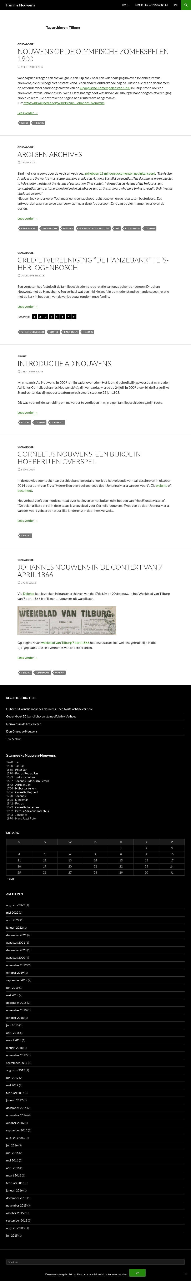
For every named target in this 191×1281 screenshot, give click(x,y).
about (21, 356)
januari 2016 (14, 1190)
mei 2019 (12, 995)
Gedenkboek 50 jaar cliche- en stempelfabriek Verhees (41, 716)
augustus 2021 (15, 942)
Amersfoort (29, 228)
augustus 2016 (15, 1138)
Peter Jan (21, 769)
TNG (176, 5)
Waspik (59, 672)
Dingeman (22, 799)
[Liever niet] (186, 1273)
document (24, 490)
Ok (137, 1272)
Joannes (20, 796)
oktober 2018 (15, 1017)
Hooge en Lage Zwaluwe (94, 228)
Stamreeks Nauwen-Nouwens (31, 755)
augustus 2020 (15, 957)
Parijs (24, 122)
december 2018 (16, 1002)
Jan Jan (20, 766)
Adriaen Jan (23, 784)
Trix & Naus (13, 739)
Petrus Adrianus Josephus (32, 811)
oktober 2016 (15, 1123)
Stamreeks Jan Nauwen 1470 (151, 5)
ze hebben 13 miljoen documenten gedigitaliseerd (120, 173)
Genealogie (25, 44)
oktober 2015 (15, 1213)
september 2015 (16, 1220)
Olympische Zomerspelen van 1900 (105, 88)
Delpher (29, 593)
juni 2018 (12, 1025)
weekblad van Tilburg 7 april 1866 (65, 642)
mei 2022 (12, 912)
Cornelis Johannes (27, 807)
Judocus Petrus (25, 777)
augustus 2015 (15, 1228)
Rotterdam (132, 228)
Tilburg (39, 122)
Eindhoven (70, 331)
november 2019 (16, 965)
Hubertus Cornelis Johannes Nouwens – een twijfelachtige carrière (49, 709)
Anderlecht (49, 228)
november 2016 (16, 1115)
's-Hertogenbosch (32, 331)
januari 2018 (14, 1047)
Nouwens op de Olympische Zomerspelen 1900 (93, 55)
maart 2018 (13, 1040)
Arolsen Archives (49, 154)
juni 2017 (12, 1077)
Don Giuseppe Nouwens (21, 731)
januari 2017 (14, 1100)
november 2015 (16, 1205)
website (161, 485)
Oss (117, 228)
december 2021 (16, 935)
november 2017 (16, 1055)
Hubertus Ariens (26, 788)
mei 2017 (12, 1085)
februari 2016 (15, 1183)
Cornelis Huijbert (26, 792)
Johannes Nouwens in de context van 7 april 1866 (89, 571)
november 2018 (16, 1010)
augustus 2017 (15, 1070)
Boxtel (54, 331)
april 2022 (13, 920)
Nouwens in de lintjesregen (23, 724)
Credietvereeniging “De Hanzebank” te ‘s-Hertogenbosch (93, 264)
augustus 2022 (15, 905)
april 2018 (13, 1032)
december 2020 (16, 950)
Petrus (19, 803)
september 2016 (16, 1130)
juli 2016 (12, 1145)
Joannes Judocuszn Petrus (32, 781)
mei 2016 (12, 1160)
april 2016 (13, 1168)
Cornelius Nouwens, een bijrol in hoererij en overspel (79, 458)
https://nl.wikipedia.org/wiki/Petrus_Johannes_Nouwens (64, 103)
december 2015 (16, 1198)
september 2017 (16, 1062)
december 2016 (16, 1108)
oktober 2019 (15, 972)
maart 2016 (13, 1175)
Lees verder (27, 113)
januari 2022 (14, 927)
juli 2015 (12, 1235)
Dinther (68, 228)
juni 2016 (12, 1153)
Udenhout (57, 422)
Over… (126, 5)
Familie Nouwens (20, 5)
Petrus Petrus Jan (26, 773)
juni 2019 (12, 987)
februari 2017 (15, 1092)
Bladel (25, 422)
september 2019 (16, 980)
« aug (10, 878)
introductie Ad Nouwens (64, 363)
